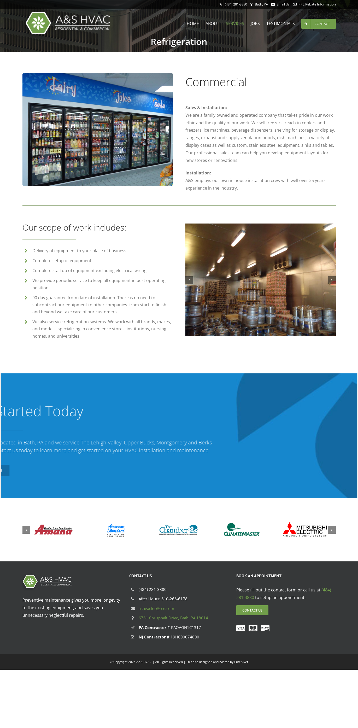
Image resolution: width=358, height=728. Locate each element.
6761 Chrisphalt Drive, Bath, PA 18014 (173, 617)
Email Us (283, 4)
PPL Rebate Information (317, 4)
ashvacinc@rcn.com (156, 608)
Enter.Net (241, 662)
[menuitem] (196, 23)
